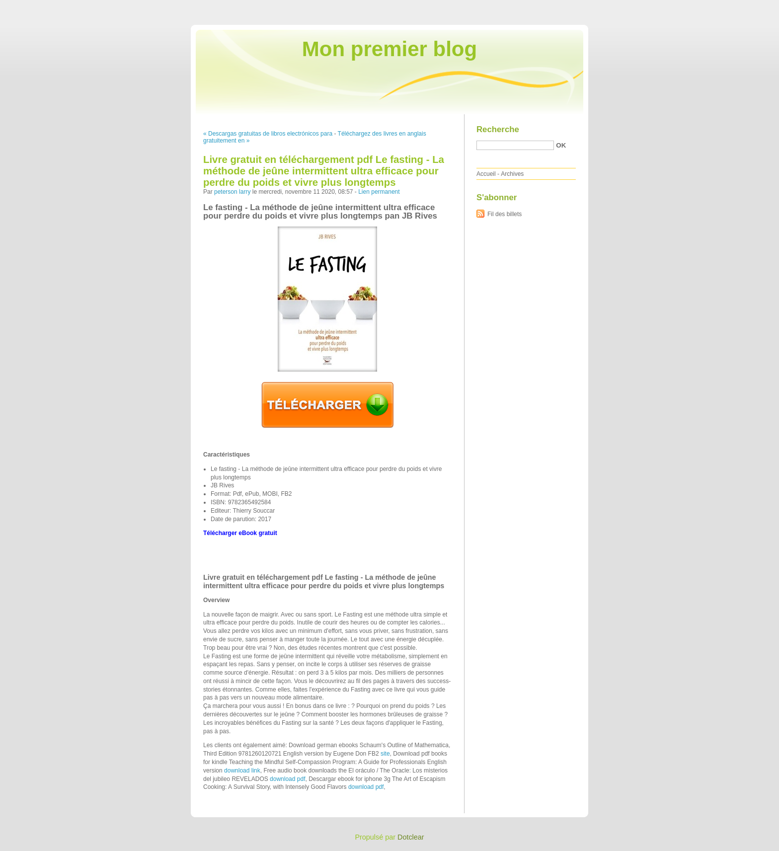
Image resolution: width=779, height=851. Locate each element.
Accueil (486, 173)
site (385, 753)
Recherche (497, 129)
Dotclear (410, 837)
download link (242, 770)
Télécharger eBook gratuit (240, 533)
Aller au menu (701, 6)
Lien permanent (378, 191)
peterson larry (232, 191)
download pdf (287, 778)
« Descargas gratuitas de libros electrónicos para (267, 133)
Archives (512, 173)
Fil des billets (504, 214)
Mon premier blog (389, 49)
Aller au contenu (657, 6)
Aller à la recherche (750, 6)
